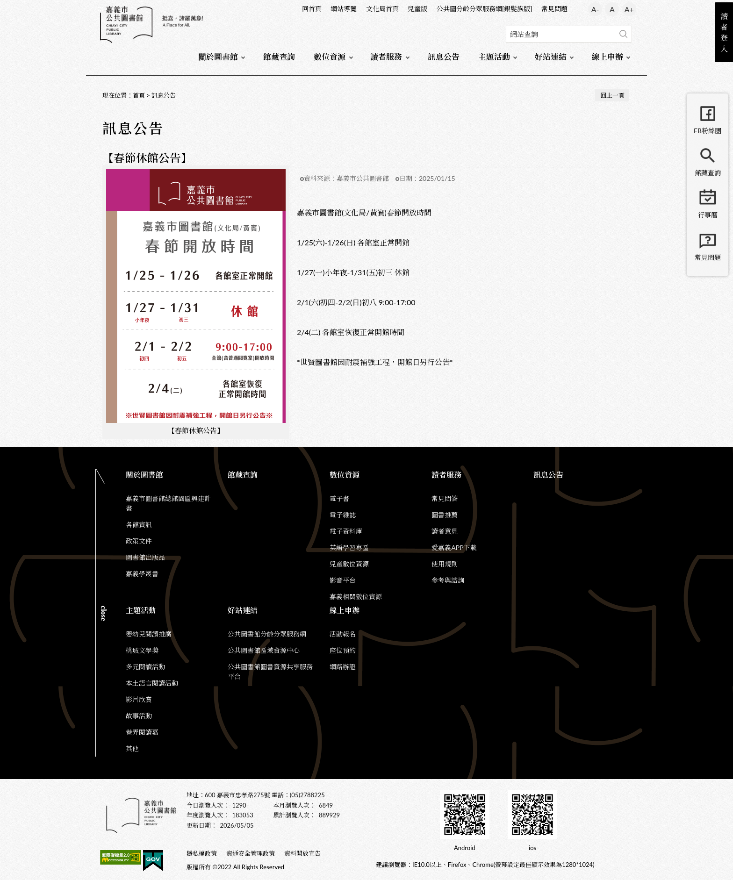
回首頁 (312, 9)
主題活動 (494, 57)
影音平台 (343, 580)
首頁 (139, 95)
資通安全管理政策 (250, 853)
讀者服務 (386, 57)
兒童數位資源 (349, 564)
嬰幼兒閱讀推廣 (149, 634)
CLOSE (104, 613)
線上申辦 (607, 57)
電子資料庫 (346, 531)
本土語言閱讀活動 (152, 683)
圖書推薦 (444, 515)
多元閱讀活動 (145, 667)
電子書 (339, 498)
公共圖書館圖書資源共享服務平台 (270, 671)
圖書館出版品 (145, 557)
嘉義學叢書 (142, 574)
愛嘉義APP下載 (453, 547)
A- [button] (595, 9)
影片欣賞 (139, 699)
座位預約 (343, 650)
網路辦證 (343, 667)
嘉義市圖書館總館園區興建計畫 (168, 503)
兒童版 (417, 9)
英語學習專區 (349, 547)
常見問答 (444, 498)
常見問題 (554, 9)
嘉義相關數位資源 (356, 597)
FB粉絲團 (707, 131)
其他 (132, 748)
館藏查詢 (279, 57)
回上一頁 (612, 95)
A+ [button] (629, 9)
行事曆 (708, 215)
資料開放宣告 (302, 853)
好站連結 (551, 57)
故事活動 (139, 716)
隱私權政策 (202, 853)
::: (100, 7)
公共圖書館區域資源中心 (264, 650)
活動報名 (343, 634)
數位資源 (329, 57)
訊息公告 (444, 57)
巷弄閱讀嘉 (142, 732)
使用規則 (444, 564)
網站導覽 (344, 9)
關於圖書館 (218, 57)
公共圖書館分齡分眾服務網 (267, 634)
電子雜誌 (343, 515)
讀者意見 (444, 531)
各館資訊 (139, 525)
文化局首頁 (382, 9)
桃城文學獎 (142, 650)
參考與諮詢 (447, 580)
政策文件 (139, 541)
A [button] (612, 9)
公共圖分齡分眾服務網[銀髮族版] (484, 9)
